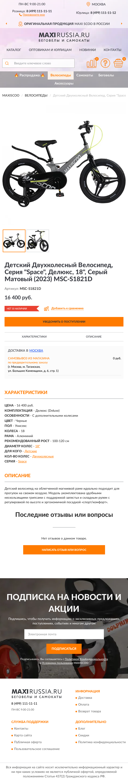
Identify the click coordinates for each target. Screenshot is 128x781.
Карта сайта (23, 735)
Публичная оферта (28, 742)
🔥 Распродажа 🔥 (29, 75)
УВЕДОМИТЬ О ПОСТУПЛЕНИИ (64, 321)
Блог (81, 728)
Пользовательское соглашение (37, 749)
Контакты (112, 50)
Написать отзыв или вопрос (64, 550)
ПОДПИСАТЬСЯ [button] (64, 648)
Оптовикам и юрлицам (50, 50)
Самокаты (84, 75)
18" (37, 446)
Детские (31, 451)
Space (22, 461)
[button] (32, 14)
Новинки (87, 50)
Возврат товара (89, 711)
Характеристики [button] (34, 336)
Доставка (85, 698)
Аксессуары (64, 83)
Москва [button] (36, 350)
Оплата (83, 704)
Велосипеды (60, 75)
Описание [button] (94, 336)
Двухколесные (43, 456)
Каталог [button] (14, 50)
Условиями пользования (57, 663)
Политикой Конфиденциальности (86, 659)
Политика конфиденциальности (102, 742)
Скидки (83, 735)
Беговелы (106, 75)
